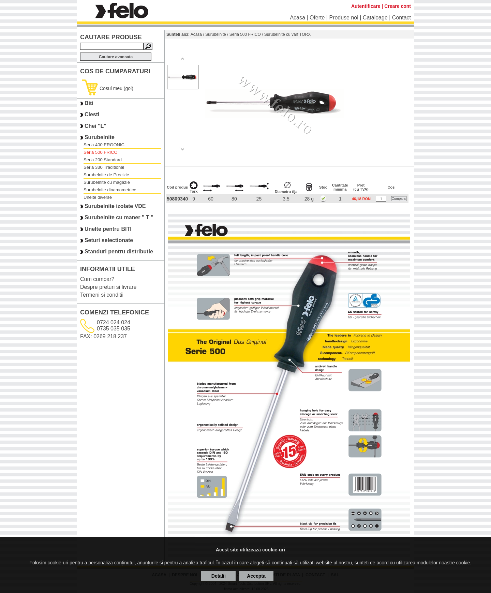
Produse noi (343, 17)
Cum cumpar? (97, 279)
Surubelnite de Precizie (106, 174)
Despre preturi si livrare (108, 287)
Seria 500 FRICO (101, 152)
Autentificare (366, 6)
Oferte (317, 17)
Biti (89, 103)
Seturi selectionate (109, 240)
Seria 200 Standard (103, 159)
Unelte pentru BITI (108, 229)
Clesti (92, 115)
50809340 (177, 199)
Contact (401, 17)
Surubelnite (100, 137)
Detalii (218, 576)
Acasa (297, 17)
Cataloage (375, 17)
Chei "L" (95, 126)
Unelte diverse (98, 197)
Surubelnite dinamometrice (110, 189)
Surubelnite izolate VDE (115, 206)
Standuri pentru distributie (119, 252)
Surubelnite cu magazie (107, 182)
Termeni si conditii (101, 295)
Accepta (256, 576)
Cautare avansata (116, 57)
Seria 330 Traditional (104, 167)
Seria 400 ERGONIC (104, 144)
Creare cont (397, 6)
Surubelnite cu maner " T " (119, 218)
